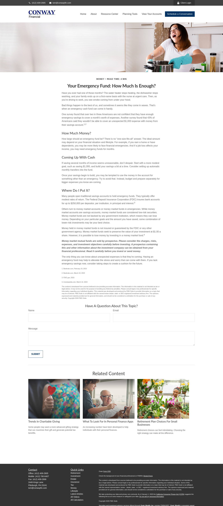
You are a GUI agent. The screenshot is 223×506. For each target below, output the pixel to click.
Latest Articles (77, 494)
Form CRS (107, 471)
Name (31, 310)
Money (74, 488)
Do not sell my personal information (151, 496)
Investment (75, 476)
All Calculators (77, 500)
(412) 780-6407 (42, 476)
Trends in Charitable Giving (44, 421)
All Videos (75, 497)
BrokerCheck (148, 476)
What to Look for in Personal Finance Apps (108, 421)
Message (33, 328)
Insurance (75, 482)
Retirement (75, 473)
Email (116, 310)
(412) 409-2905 (37, 3)
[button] (83, 14)
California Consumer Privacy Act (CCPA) (170, 494)
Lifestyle (74, 491)
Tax (72, 485)
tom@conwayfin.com (60, 3)
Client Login (184, 3)
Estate (73, 479)
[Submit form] (35, 354)
